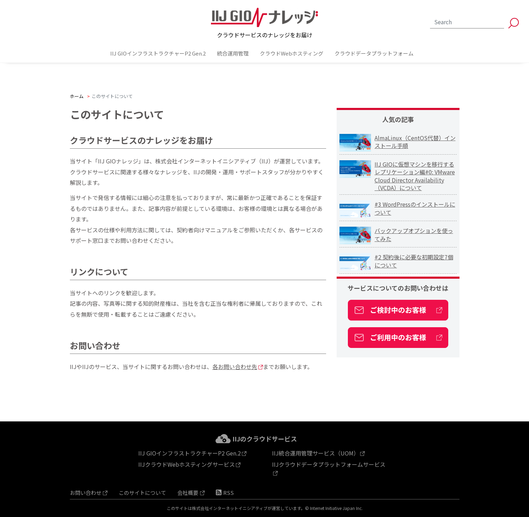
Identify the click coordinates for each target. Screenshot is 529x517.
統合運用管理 (233, 53)
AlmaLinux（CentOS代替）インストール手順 (415, 142)
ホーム (77, 96)
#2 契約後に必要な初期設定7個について (414, 261)
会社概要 (191, 492)
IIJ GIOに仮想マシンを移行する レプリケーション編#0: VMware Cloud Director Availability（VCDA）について (415, 176)
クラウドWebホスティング (291, 53)
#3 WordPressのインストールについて (415, 208)
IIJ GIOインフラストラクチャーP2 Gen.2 (158, 53)
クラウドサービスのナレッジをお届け (264, 35)
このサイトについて (142, 492)
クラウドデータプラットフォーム (374, 53)
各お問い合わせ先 (234, 366)
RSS (225, 492)
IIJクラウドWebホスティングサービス (189, 464)
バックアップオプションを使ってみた (414, 235)
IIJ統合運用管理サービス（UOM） (318, 453)
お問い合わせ (89, 492)
